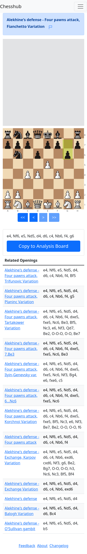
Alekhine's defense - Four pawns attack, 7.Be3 (22, 349)
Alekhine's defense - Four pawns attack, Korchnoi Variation (22, 416)
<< (23, 217)
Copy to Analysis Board (43, 246)
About (42, 545)
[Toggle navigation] (80, 6)
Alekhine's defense (21, 498)
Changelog (58, 545)
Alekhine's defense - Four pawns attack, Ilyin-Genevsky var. (22, 369)
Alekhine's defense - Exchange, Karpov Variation (22, 457)
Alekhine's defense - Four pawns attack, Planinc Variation (22, 296)
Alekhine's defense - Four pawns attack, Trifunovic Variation (22, 275)
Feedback (27, 545)
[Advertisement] (43, 82)
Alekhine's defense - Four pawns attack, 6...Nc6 (22, 395)
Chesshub (10, 6)
